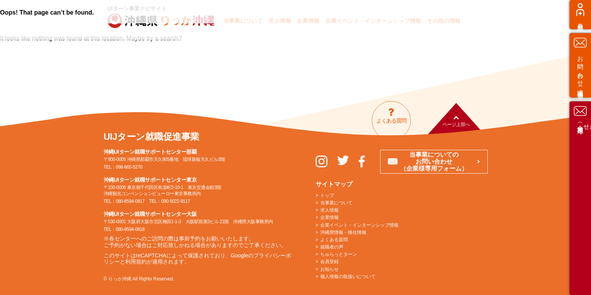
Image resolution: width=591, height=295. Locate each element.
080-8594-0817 (130, 201)
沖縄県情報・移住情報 (343, 232)
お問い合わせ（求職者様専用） (580, 135)
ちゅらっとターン (338, 254)
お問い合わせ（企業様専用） (580, 203)
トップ (327, 195)
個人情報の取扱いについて (348, 276)
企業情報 (329, 217)
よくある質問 (334, 239)
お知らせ (329, 269)
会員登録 (580, 84)
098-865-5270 (129, 167)
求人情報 (329, 210)
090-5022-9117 (175, 201)
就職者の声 (331, 247)
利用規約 (136, 262)
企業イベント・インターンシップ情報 (359, 225)
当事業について (336, 203)
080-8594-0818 (130, 229)
